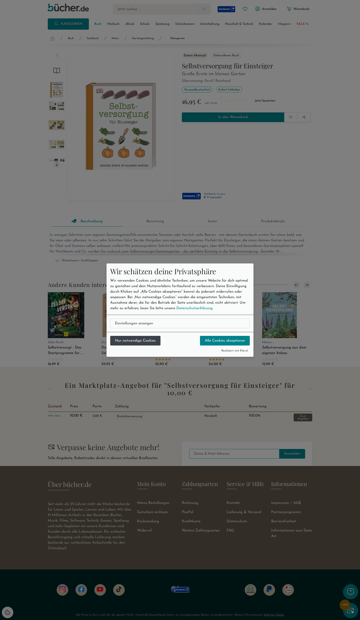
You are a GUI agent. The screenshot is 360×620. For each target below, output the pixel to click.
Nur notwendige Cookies (135, 341)
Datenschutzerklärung (194, 308)
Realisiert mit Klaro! (234, 350)
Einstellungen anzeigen (134, 323)
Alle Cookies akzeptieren (225, 341)
